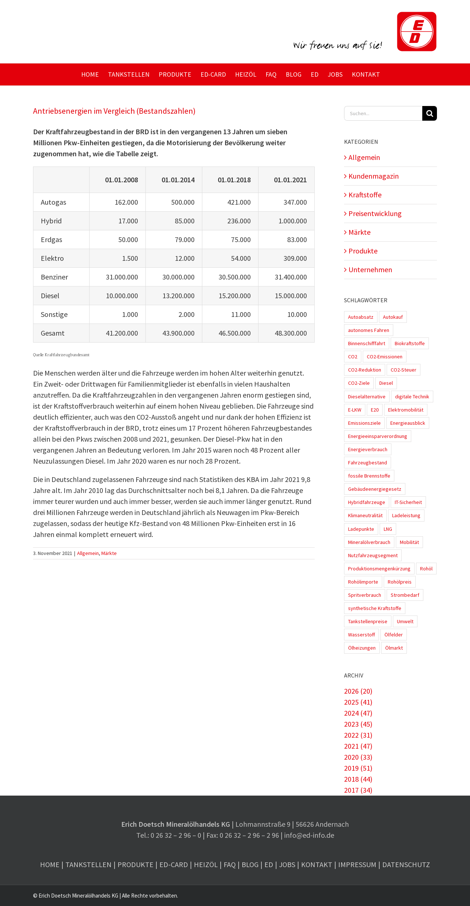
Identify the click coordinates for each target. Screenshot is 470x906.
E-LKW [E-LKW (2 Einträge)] (354, 409)
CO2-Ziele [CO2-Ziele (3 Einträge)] (359, 383)
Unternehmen (370, 269)
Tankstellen (88, 864)
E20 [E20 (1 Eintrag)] (375, 409)
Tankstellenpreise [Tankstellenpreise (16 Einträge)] (367, 621)
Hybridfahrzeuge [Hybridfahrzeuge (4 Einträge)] (366, 502)
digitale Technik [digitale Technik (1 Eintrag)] (412, 396)
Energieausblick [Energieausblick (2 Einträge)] (407, 423)
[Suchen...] (383, 113)
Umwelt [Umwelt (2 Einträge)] (405, 621)
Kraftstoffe (365, 194)
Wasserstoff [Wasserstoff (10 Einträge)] (361, 634)
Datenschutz (406, 864)
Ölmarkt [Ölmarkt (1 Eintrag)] (394, 647)
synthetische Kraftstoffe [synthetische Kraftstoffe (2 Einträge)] (374, 608)
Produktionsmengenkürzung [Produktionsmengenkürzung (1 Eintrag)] (379, 568)
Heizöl (206, 864)
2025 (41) (358, 701)
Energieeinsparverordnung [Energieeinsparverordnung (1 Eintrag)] (377, 436)
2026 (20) (358, 690)
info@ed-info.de (309, 835)
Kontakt (316, 864)
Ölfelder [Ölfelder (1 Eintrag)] (393, 634)
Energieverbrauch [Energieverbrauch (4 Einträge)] (367, 449)
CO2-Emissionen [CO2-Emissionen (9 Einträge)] (384, 356)
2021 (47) (358, 745)
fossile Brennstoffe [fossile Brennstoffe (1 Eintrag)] (369, 475)
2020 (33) (358, 756)
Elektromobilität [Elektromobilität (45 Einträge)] (405, 409)
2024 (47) (358, 712)
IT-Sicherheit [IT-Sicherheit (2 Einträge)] (408, 502)
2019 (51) (358, 767)
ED (268, 864)
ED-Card (173, 864)
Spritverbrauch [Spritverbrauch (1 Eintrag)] (364, 595)
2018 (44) (358, 778)
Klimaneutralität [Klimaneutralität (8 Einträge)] (365, 515)
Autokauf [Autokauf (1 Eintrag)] (393, 317)
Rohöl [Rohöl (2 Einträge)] (426, 568)
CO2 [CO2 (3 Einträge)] (352, 356)
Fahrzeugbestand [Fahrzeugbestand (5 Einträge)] (367, 462)
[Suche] (429, 113)
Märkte (109, 553)
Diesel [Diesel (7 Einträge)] (386, 383)
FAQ (230, 864)
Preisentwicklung (375, 213)
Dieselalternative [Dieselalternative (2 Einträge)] (367, 396)
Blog (250, 864)
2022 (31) (358, 734)
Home (49, 864)
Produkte (362, 250)
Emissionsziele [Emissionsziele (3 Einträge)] (364, 423)
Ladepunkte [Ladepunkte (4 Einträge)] (361, 529)
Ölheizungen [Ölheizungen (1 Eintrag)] (362, 647)
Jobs (287, 864)
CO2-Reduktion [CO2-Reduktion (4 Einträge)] (364, 369)
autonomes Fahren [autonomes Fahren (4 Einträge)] (368, 330)
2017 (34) (358, 789)
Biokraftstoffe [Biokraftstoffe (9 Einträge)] (410, 343)
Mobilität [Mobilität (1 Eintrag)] (409, 542)
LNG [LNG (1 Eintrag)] (388, 529)
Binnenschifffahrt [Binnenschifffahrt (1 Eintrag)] (366, 343)
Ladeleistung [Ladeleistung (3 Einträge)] (406, 515)
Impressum (357, 864)
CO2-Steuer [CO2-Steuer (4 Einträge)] (403, 369)
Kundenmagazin (373, 175)
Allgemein (88, 553)
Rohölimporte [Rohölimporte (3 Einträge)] (363, 581)
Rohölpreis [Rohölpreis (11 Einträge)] (400, 581)
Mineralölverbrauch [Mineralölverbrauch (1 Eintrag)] (369, 542)
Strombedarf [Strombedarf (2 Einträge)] (405, 595)
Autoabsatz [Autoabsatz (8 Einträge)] (360, 317)
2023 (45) (358, 723)
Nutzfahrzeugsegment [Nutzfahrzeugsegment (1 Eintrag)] (373, 555)
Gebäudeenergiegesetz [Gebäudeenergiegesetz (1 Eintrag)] (374, 489)
